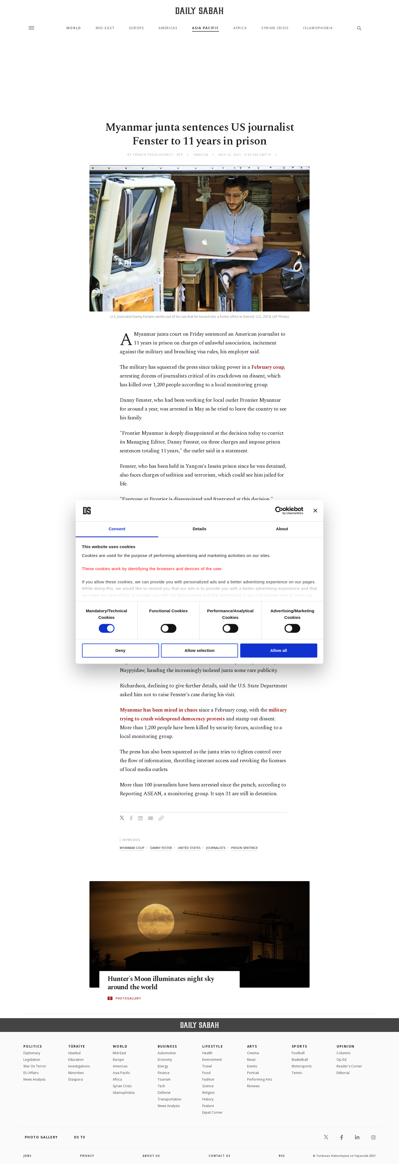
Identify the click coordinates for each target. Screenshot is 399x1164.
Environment (212, 1059)
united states (189, 848)
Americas (167, 28)
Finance (164, 1072)
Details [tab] (199, 528)
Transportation (169, 1099)
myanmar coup (132, 848)
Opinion (346, 1046)
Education (76, 1059)
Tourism (164, 1079)
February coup (267, 367)
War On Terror (34, 1066)
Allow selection (199, 650)
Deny (120, 650)
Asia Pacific (205, 28)
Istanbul (74, 1053)
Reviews (253, 1086)
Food (206, 1072)
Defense (164, 1092)
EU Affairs (31, 1072)
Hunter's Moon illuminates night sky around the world (162, 983)
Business (167, 1046)
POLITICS (32, 1046)
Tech (161, 1086)
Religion (208, 1092)
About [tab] (282, 528)
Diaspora (75, 1079)
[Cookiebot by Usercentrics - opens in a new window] (279, 511)
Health (207, 1053)
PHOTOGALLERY (128, 998)
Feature (208, 1105)
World (73, 28)
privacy (87, 1156)
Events (252, 1066)
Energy (163, 1066)
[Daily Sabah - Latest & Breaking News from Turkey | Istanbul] (199, 10)
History (208, 1099)
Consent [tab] (117, 528)
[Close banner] (315, 511)
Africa (240, 28)
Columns (343, 1053)
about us (151, 1156)
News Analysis (34, 1079)
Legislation (31, 1059)
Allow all (278, 650)
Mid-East (105, 28)
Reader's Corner (349, 1066)
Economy (165, 1059)
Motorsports (301, 1066)
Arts (252, 1046)
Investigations (79, 1066)
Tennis (297, 1072)
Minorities (76, 1072)
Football (298, 1053)
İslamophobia (124, 1092)
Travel (207, 1066)
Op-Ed (341, 1059)
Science (208, 1086)
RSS (282, 1156)
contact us (219, 1156)
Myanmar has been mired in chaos (158, 710)
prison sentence (244, 848)
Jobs (27, 1156)
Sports (299, 1046)
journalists (215, 848)
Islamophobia (318, 28)
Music (251, 1059)
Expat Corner (212, 1112)
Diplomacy (31, 1053)
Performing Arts (259, 1079)
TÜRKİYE (76, 1046)
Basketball (300, 1059)
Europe (136, 28)
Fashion (208, 1079)
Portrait (253, 1072)
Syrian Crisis (275, 28)
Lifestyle (212, 1046)
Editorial (343, 1072)
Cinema (253, 1053)
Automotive (167, 1053)
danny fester (161, 848)
